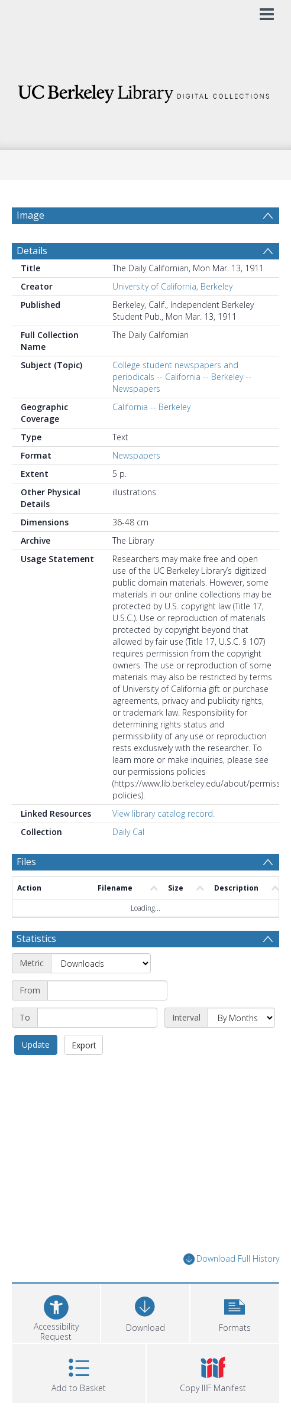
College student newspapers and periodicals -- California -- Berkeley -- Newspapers (181, 376)
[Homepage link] (146, 91)
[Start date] (107, 990)
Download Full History (231, 1259)
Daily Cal (128, 831)
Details (32, 250)
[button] (234, 1312)
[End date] (97, 1018)
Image (30, 215)
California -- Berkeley (151, 406)
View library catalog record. (163, 813)
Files (26, 861)
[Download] (145, 1312)
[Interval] (241, 1018)
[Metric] (101, 963)
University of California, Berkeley (172, 286)
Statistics (36, 938)
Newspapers (136, 455)
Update (36, 1044)
